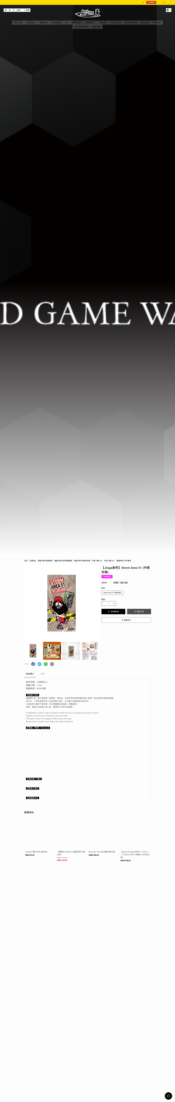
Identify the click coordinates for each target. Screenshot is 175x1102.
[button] (96, 650)
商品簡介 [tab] (30, 674)
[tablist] (87, 674)
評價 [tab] (43, 674)
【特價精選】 (151, 2)
